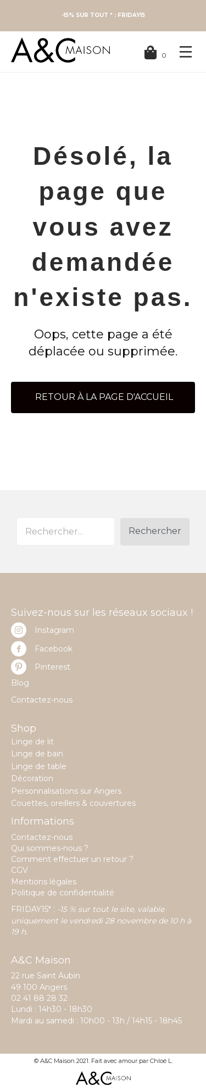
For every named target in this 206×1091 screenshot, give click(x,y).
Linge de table (38, 766)
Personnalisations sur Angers (66, 791)
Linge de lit (32, 742)
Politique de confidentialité (62, 893)
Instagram (54, 630)
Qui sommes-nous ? (49, 848)
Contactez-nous (42, 700)
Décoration (32, 778)
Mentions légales (43, 882)
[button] (155, 532)
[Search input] (65, 531)
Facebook (54, 649)
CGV (19, 870)
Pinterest (52, 667)
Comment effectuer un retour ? (72, 859)
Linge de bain (37, 754)
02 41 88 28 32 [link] (39, 998)
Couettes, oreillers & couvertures (73, 803)
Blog (20, 683)
